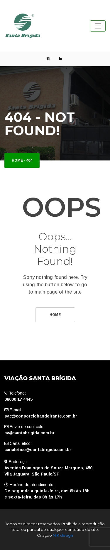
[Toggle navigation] (98, 26)
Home (17, 160)
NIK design (63, 535)
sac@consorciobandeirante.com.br (40, 416)
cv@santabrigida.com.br (29, 432)
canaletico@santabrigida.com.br (37, 449)
